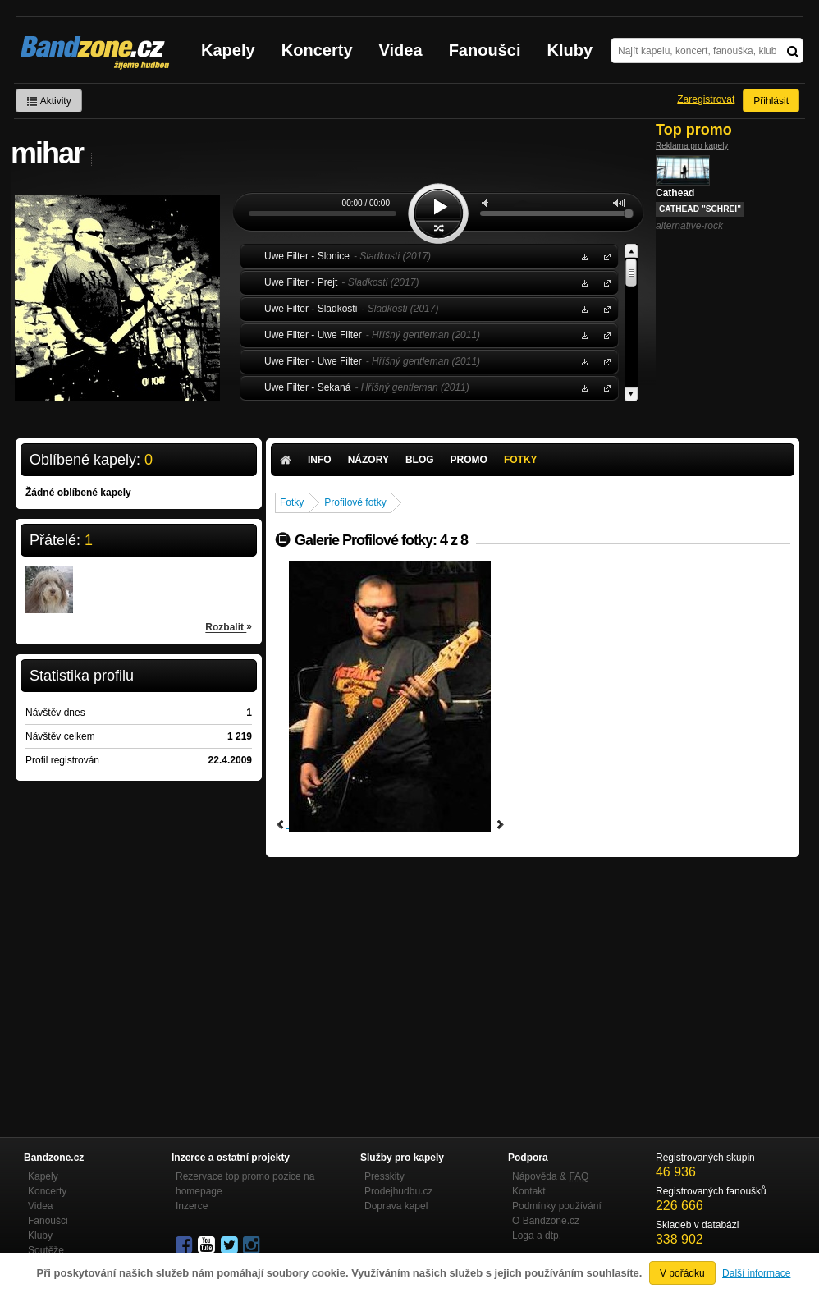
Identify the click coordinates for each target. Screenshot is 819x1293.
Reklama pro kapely (692, 145)
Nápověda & (550, 1176)
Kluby (570, 50)
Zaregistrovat (705, 99)
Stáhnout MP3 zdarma (582, 256)
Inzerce (192, 1206)
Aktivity (48, 101)
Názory (368, 459)
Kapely (228, 50)
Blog (419, 459)
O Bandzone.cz (545, 1221)
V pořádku (682, 1273)
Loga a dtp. (536, 1235)
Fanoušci (485, 50)
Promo (469, 459)
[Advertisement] (532, 980)
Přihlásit (771, 101)
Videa (401, 50)
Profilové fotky (355, 502)
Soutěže (46, 1250)
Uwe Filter (604, 256)
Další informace (756, 1273)
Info (320, 459)
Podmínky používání (557, 1206)
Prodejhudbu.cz (398, 1191)
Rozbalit (228, 626)
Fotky (521, 459)
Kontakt (529, 1191)
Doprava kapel (396, 1206)
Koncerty (317, 50)
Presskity (384, 1176)
